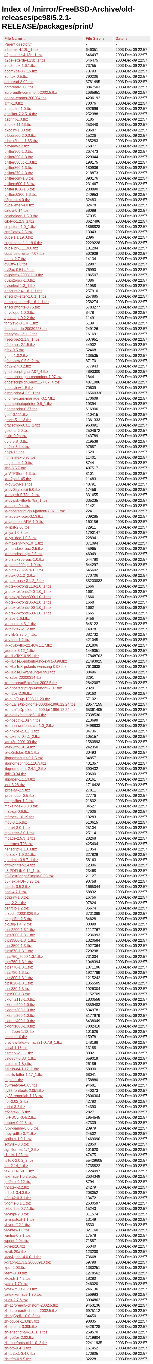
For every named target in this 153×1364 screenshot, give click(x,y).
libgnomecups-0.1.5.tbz (23, 758)
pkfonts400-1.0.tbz (19, 1021)
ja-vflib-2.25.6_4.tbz (20, 634)
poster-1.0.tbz (15, 1037)
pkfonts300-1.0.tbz (19, 1010)
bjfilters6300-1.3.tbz (20, 194)
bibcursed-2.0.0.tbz (20, 135)
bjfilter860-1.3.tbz (18, 168)
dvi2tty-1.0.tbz (16, 264)
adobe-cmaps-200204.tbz (25, 98)
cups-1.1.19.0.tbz (18, 237)
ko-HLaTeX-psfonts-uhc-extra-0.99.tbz (35, 661)
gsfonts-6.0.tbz (16, 431)
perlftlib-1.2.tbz (16, 908)
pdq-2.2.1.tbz (15, 903)
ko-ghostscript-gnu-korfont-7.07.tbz (33, 688)
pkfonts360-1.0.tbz (19, 1016)
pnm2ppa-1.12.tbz (19, 1032)
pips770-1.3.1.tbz (18, 967)
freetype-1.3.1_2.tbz (20, 334)
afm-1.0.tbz (13, 103)
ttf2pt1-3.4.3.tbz (17, 1193)
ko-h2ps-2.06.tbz (18, 693)
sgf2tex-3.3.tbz (16, 1144)
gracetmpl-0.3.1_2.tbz (22, 425)
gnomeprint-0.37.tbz (20, 409)
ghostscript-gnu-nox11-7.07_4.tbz (31, 382)
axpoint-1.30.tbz (17, 130)
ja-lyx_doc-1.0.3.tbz (20, 538)
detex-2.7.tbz (15, 259)
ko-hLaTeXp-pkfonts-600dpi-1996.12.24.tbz (39, 710)
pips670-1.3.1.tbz (18, 951)
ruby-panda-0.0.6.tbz (21, 1128)
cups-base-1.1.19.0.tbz (23, 243)
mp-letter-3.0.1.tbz (19, 833)
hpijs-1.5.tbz (14, 452)
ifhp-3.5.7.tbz (15, 468)
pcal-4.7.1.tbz (15, 892)
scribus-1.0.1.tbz (17, 1139)
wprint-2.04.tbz (16, 1241)
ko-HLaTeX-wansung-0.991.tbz (29, 672)
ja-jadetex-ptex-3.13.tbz (23, 516)
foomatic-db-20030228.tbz (25, 329)
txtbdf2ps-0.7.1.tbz (19, 1209)
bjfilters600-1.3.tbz (19, 184)
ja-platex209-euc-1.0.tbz (24, 559)
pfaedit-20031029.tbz (21, 914)
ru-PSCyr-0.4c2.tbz (20, 1117)
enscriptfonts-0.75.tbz (22, 307)
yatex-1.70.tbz (16, 1284)
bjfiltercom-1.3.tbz (19, 178)
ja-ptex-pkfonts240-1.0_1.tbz (27, 592)
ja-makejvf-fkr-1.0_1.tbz (23, 543)
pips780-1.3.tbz (17, 973)
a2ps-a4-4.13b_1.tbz (21, 50)
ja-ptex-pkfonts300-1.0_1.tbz (27, 597)
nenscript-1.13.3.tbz (20, 849)
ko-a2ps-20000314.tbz (22, 677)
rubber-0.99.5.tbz (18, 1123)
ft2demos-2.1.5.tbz (19, 345)
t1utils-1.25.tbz (16, 1155)
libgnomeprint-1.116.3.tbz (25, 763)
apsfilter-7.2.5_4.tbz (20, 114)
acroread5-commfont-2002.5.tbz (30, 92)
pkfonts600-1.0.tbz (19, 1026)
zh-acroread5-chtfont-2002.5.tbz (30, 1311)
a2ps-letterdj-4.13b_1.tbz (24, 60)
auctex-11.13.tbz (18, 125)
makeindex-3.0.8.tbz (21, 806)
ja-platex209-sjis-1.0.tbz (24, 570)
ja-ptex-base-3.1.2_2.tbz (24, 581)
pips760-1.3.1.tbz (18, 962)
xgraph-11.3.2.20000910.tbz (27, 1262)
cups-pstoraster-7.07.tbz (24, 253)
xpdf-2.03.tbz (15, 1268)
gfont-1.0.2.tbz (16, 356)
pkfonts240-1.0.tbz (19, 1005)
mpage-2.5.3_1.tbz (19, 838)
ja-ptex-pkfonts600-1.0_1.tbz (27, 613)
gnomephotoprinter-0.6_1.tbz (28, 404)
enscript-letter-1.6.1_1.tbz (25, 296)
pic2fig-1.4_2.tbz (17, 924)
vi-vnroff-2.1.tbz (17, 1225)
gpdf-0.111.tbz (16, 415)
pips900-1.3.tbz (17, 994)
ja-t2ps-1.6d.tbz (17, 618)
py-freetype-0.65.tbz (20, 1085)
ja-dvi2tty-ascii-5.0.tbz (22, 490)
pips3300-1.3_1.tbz (20, 940)
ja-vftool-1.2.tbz (17, 640)
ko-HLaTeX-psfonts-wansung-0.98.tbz (35, 667)
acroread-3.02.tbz (18, 82)
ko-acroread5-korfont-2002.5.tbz (30, 683)
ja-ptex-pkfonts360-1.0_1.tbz (27, 602)
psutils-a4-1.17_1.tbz (21, 1069)
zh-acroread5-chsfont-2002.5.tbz (31, 1305)
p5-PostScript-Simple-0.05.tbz (29, 876)
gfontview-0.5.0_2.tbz (22, 361)
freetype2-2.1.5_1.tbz (21, 339)
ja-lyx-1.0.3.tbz (16, 533)
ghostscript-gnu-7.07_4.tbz (26, 372)
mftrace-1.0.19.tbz (19, 817)
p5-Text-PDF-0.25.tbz (22, 881)
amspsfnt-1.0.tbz (18, 109)
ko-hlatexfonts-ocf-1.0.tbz (25, 715)
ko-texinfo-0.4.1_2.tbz (22, 736)
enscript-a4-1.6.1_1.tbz (23, 291)
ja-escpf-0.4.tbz (17, 506)
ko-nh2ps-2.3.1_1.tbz (21, 731)
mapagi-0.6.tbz (16, 811)
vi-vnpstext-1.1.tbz (19, 1219)
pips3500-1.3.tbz (18, 946)
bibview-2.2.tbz (16, 146)
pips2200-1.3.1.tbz (19, 930)
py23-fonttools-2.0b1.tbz (24, 1091)
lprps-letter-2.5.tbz (19, 795)
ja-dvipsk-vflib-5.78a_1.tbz (25, 500)
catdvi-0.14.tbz (16, 210)
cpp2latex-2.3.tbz (18, 232)
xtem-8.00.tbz (15, 1273)
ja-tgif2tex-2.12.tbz (19, 629)
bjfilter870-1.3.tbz (18, 173)
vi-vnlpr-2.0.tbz (16, 1214)
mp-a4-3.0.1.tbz (17, 828)
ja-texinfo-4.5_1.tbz (20, 624)
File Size (93, 38)
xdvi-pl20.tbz (14, 1246)
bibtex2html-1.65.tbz (21, 141)
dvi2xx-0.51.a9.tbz (19, 270)
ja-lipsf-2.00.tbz (17, 527)
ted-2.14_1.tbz (16, 1166)
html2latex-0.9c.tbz (19, 457)
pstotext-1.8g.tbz (18, 1064)
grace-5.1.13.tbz (17, 420)
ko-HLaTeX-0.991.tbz (21, 656)
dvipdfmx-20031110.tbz (23, 275)
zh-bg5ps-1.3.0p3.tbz (21, 1321)
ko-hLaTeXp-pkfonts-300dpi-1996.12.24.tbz (39, 704)
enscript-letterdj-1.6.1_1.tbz (26, 302)
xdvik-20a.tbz (15, 1252)
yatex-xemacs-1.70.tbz (23, 1294)
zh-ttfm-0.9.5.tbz (17, 1359)
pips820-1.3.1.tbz (18, 983)
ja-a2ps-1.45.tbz (17, 479)
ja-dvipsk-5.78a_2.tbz (22, 495)
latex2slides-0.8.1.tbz (21, 752)
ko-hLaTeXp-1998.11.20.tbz (27, 699)
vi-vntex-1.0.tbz (16, 1230)
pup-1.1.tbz (13, 1080)
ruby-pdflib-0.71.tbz (20, 1134)
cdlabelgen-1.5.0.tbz (21, 216)
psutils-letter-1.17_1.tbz (23, 1075)
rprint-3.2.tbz (14, 1107)
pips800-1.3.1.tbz (18, 978)
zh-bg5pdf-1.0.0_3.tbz (22, 1316)
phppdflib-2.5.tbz (18, 919)
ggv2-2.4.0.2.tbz (17, 366)
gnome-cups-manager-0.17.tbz (29, 398)
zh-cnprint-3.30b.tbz (20, 1327)
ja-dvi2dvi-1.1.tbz (18, 484)
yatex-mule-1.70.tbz (20, 1289)
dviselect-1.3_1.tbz (19, 286)
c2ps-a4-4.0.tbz (17, 200)
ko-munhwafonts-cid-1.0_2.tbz (29, 726)
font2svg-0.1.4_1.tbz (21, 323)
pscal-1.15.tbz (16, 1048)
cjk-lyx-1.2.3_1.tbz (19, 221)
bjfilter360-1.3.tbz (18, 151)
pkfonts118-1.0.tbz (19, 999)
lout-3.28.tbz (14, 785)
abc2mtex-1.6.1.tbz (20, 66)
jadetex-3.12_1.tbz (19, 651)
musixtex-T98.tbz (18, 844)
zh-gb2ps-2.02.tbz (19, 1337)
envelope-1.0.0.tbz (19, 313)
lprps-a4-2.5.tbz (17, 790)
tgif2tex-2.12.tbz (17, 1182)
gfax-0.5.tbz (14, 350)
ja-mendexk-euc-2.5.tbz (23, 549)
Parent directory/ (17, 44)
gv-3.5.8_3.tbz (16, 441)
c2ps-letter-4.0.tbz (19, 205)
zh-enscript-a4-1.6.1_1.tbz (25, 1332)
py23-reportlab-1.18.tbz (23, 1096)
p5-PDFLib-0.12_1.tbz (22, 871)
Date (120, 38)
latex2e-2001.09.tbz (20, 742)
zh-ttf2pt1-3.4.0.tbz (19, 1353)
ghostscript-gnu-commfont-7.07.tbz (33, 377)
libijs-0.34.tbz (15, 774)
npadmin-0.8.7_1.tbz (21, 860)
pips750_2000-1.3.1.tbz (23, 957)
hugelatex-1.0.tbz (18, 463)
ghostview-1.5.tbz (18, 388)
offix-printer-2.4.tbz (19, 865)
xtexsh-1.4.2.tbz (17, 1278)
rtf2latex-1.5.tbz (17, 1112)
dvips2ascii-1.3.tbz (19, 280)
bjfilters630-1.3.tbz (19, 189)
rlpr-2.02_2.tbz (16, 1101)
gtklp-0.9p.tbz (15, 436)
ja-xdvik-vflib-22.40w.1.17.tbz (28, 645)
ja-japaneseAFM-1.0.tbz (24, 522)
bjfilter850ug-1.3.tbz (20, 162)
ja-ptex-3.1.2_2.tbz (19, 575)
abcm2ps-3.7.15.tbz (20, 71)
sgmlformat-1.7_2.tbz (21, 1150)
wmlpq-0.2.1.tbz (17, 1235)
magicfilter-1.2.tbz (19, 801)
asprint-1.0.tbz (16, 119)
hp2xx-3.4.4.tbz (17, 447)
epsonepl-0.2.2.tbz (19, 318)
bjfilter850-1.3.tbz (18, 157)
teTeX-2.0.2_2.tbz (18, 1160)
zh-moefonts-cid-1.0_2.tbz (25, 1343)
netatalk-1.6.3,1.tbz (20, 854)
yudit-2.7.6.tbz (16, 1300)
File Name (13, 38)
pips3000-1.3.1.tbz (19, 935)
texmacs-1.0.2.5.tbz (20, 1176)
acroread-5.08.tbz (18, 87)
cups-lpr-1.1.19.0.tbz (21, 248)
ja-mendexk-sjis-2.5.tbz (23, 554)
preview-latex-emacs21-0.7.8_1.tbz (33, 1042)
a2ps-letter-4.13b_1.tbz (23, 55)
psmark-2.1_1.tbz (18, 1053)
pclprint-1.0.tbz (16, 897)
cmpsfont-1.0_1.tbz (20, 227)
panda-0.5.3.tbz (17, 887)
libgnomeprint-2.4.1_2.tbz (25, 769)
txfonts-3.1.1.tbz (17, 1203)
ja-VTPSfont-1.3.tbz (20, 474)
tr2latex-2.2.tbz (16, 1187)
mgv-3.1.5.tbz (15, 822)
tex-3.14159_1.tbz (19, 1171)
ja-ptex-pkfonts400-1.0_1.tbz (27, 608)
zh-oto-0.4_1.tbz (17, 1348)
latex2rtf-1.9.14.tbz (19, 747)
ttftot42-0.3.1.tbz (17, 1198)
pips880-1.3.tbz (17, 989)
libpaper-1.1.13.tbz (19, 779)
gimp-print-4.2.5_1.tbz (22, 393)
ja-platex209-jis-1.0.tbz (23, 565)
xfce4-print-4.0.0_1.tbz (22, 1257)
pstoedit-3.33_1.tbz (20, 1058)
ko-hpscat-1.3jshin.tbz (22, 720)
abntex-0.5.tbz (16, 76)
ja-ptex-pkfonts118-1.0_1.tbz (27, 586)
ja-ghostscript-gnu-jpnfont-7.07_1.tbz (34, 511)
